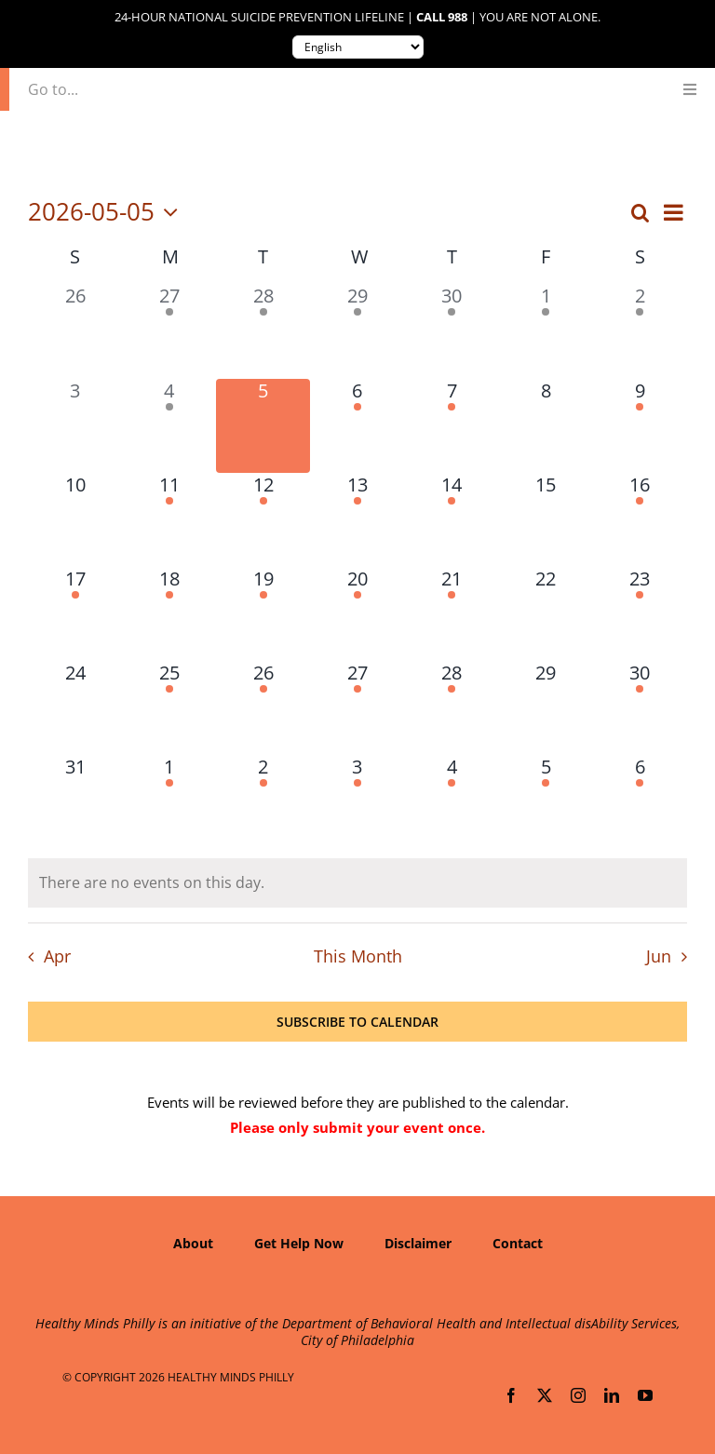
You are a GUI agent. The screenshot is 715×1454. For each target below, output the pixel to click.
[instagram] (578, 1395)
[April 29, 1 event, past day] (357, 331)
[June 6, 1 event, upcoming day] (640, 802)
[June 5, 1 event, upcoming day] (546, 802)
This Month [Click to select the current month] (358, 956)
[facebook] (511, 1395)
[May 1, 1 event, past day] (546, 331)
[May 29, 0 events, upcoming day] (546, 708)
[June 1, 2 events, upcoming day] (169, 802)
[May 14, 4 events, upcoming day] (452, 520)
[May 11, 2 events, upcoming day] (169, 520)
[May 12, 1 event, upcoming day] (263, 520)
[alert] (357, 883)
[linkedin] (611, 1395)
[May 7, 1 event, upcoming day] (452, 426)
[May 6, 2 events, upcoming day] (357, 426)
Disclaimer (418, 1243)
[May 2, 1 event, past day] (640, 331)
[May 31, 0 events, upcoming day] (75, 802)
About (193, 1243)
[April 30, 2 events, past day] (452, 331)
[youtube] (645, 1395)
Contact (517, 1243)
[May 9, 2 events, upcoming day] (640, 426)
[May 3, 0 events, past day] (75, 426)
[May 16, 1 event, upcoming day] (640, 520)
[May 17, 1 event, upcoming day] (75, 614)
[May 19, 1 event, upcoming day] (263, 614)
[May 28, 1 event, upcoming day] (452, 708)
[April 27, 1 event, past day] (169, 331)
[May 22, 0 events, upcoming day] (546, 614)
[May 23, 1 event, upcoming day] (640, 614)
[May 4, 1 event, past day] (169, 426)
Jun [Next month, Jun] (658, 956)
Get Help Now (299, 1243)
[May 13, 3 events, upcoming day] (357, 520)
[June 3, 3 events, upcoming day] (357, 802)
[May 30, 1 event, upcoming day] (640, 708)
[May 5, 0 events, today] (263, 426)
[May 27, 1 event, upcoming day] (357, 708)
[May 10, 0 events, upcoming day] (75, 520)
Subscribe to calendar (357, 1022)
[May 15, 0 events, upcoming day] (546, 520)
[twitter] (544, 1395)
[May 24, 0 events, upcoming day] (75, 708)
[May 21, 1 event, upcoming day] (452, 614)
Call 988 (441, 17)
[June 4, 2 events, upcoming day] (452, 802)
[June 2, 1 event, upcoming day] (263, 802)
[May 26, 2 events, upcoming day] (263, 708)
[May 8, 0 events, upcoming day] (546, 426)
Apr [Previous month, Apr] (57, 956)
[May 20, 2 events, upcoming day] (357, 614)
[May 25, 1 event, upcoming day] (169, 708)
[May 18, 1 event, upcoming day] (169, 614)
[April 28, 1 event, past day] (263, 331)
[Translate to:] (358, 47)
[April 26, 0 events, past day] (75, 331)
